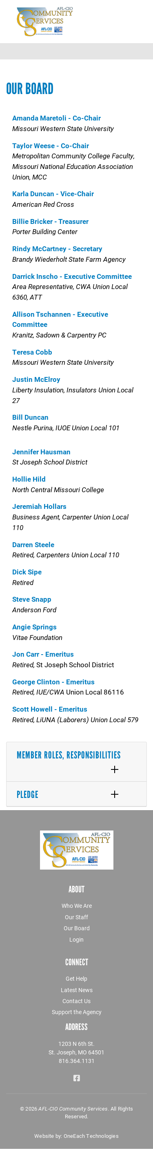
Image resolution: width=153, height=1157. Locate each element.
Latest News (77, 990)
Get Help (76, 978)
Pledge (27, 794)
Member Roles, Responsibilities (69, 755)
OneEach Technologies (91, 1135)
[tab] (76, 762)
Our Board (77, 928)
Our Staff (76, 917)
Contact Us (76, 1001)
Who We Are (77, 905)
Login (76, 939)
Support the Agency (77, 1012)
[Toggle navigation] (141, 51)
